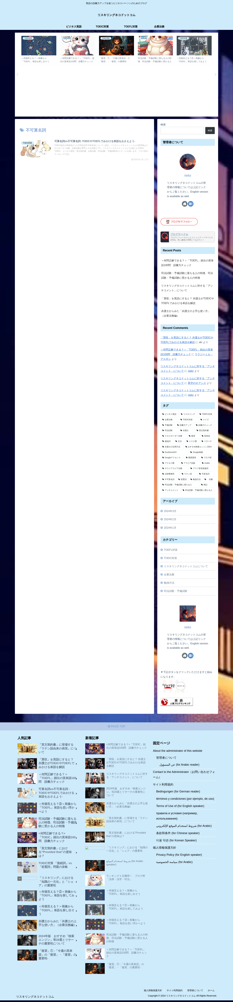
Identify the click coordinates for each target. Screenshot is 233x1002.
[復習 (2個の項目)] (193, 436)
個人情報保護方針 (164, 848)
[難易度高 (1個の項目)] (191, 458)
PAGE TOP (116, 727)
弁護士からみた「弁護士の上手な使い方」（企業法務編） (185, 313)
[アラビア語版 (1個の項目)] (190, 463)
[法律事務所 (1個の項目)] (170, 474)
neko (187, 175)
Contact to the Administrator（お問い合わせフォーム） (184, 775)
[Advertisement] (116, 91)
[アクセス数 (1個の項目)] (170, 463)
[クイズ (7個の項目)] (207, 420)
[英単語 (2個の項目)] (207, 436)
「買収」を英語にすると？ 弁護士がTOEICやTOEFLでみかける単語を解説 (187, 301)
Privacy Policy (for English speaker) (179, 855)
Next (215, 75)
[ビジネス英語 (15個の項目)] (170, 414)
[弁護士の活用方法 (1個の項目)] (172, 447)
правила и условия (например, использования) (177, 816)
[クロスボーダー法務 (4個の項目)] (174, 436)
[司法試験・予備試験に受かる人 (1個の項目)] (198, 490)
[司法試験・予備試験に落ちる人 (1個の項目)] (180, 485)
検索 (163, 124)
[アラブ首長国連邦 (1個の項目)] (202, 468)
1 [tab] (111, 119)
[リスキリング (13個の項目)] (188, 414)
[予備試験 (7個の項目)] (168, 425)
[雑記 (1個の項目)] (207, 485)
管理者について (166, 758)
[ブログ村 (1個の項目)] (207, 458)
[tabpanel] (38, 50)
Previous (17, 75)
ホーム (211, 992)
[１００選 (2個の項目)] (192, 441)
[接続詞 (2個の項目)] (167, 441)
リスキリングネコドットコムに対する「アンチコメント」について (187, 288)
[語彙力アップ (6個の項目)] (185, 425)
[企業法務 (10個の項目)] (169, 420)
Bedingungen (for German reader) (178, 792)
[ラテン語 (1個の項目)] (188, 474)
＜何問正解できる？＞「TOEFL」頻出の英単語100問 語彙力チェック (187, 263)
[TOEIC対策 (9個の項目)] (188, 420)
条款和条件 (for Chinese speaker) (178, 833)
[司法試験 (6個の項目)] (169, 431)
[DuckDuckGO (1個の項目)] (174, 452)
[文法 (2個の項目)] (179, 441)
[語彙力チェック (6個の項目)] (204, 425)
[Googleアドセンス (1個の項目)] (172, 458)
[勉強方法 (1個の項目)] (195, 479)
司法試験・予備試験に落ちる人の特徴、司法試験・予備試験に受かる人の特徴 (187, 275)
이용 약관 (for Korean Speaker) (176, 841)
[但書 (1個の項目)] (209, 479)
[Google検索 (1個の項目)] (202, 452)
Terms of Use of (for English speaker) (180, 806)
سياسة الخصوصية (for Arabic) (174, 862)
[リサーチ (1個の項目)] (207, 441)
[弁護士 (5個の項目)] (186, 431)
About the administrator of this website (177, 751)
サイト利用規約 (163, 785)
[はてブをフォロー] (191, 204)
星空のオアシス (197, 383)
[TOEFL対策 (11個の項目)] (206, 414)
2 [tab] (116, 119)
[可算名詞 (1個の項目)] (206, 474)
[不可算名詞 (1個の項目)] (168, 479)
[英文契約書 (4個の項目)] (205, 431)
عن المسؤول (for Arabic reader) (179, 765)
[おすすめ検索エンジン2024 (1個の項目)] (199, 447)
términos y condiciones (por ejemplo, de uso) (185, 799)
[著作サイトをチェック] (185, 204)
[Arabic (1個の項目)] (207, 463)
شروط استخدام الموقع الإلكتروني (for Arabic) (184, 826)
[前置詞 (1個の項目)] (182, 479)
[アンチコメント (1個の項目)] (171, 490)
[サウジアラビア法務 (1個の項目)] (174, 468)
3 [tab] (121, 119)
